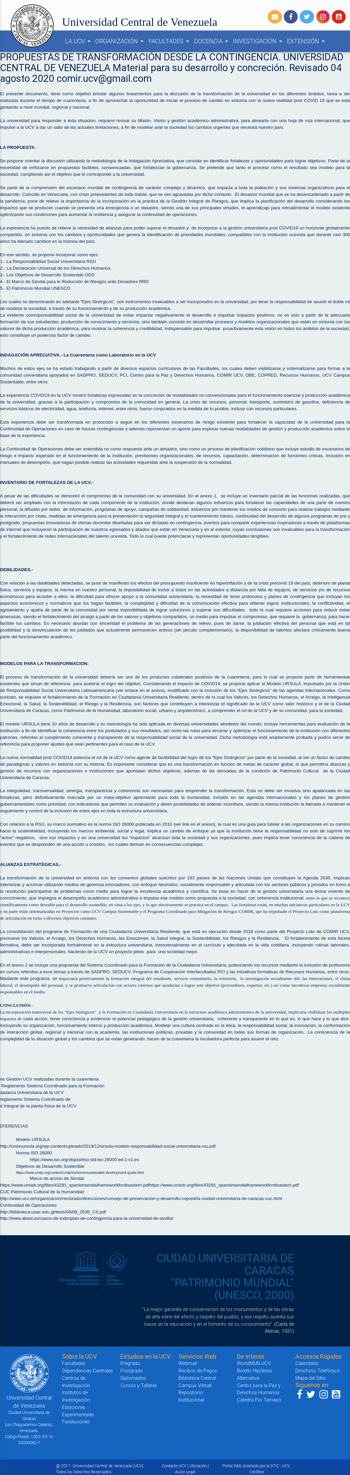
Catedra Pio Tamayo (259, 1400)
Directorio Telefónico (317, 1370)
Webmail (188, 1363)
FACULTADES (169, 41)
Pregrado (130, 1363)
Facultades (73, 1363)
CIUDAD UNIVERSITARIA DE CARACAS (225, 1264)
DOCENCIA (212, 41)
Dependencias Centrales (87, 1370)
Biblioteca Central (197, 1378)
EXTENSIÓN (307, 41)
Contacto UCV (174, 1465)
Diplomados (133, 1378)
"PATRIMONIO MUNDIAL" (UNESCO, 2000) (232, 1289)
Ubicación (198, 1465)
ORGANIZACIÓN (120, 41)
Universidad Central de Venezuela (139, 22)
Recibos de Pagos (198, 1370)
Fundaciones (76, 1421)
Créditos (256, 1471)
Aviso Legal (185, 1471)
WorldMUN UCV (254, 1363)
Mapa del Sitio (310, 1378)
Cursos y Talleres (138, 1385)
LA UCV (79, 41)
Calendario (306, 1363)
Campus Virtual (195, 1385)
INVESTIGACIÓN (258, 41)
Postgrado (131, 1370)
